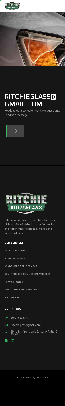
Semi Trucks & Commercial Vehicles (27, 274)
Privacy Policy (14, 282)
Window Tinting (15, 258)
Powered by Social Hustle (36, 377)
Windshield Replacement (21, 266)
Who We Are (12, 297)
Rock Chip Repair (15, 251)
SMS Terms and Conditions (22, 290)
